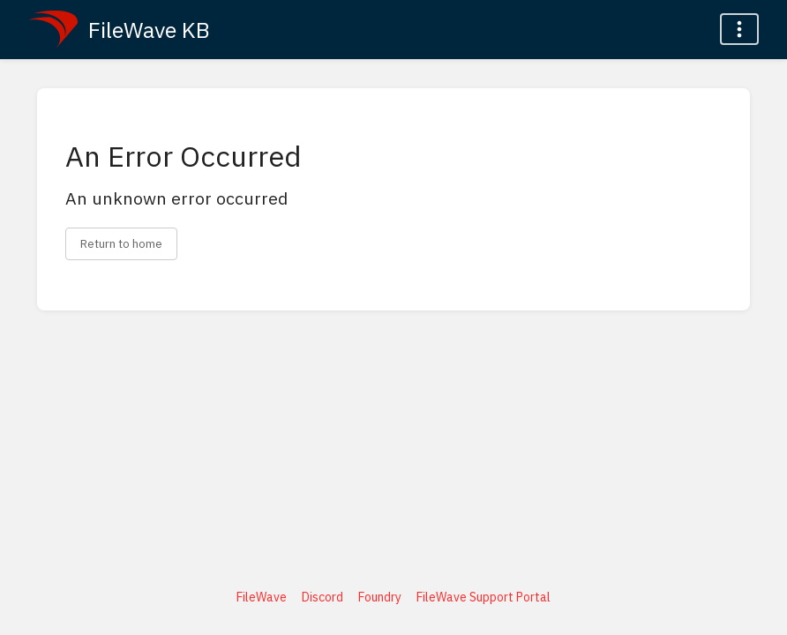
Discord (322, 597)
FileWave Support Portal (483, 597)
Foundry (379, 597)
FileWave (261, 597)
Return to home (121, 243)
